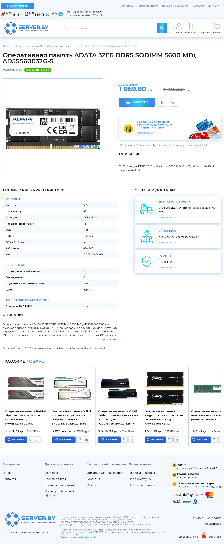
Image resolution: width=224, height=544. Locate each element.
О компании (127, 6)
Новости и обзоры (142, 473)
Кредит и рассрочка (175, 6)
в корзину (18, 439)
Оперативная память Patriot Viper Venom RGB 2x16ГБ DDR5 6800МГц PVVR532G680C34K (25, 417)
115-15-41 (17, 14)
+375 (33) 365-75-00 (211, 487)
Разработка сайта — (189, 536)
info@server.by (88, 537)
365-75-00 (42, 14)
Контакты (214, 6)
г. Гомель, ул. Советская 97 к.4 (84, 15)
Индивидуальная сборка (105, 473)
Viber (198, 518)
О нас (7, 473)
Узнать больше (145, 132)
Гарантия (93, 479)
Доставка (198, 6)
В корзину (137, 102)
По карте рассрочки (150, 127)
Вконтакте (213, 523)
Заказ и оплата (148, 6)
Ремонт (92, 485)
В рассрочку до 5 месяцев (154, 124)
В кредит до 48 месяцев (153, 121)
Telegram (214, 518)
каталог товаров (16, 6)
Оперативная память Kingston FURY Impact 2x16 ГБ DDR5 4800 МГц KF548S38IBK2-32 (164, 417)
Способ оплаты (55, 479)
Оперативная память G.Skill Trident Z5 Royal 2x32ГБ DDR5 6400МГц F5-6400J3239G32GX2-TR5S (71, 417)
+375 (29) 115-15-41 (187, 487)
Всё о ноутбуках (140, 479)
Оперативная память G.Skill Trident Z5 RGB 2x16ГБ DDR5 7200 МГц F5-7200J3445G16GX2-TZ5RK (118, 417)
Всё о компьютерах (143, 485)
